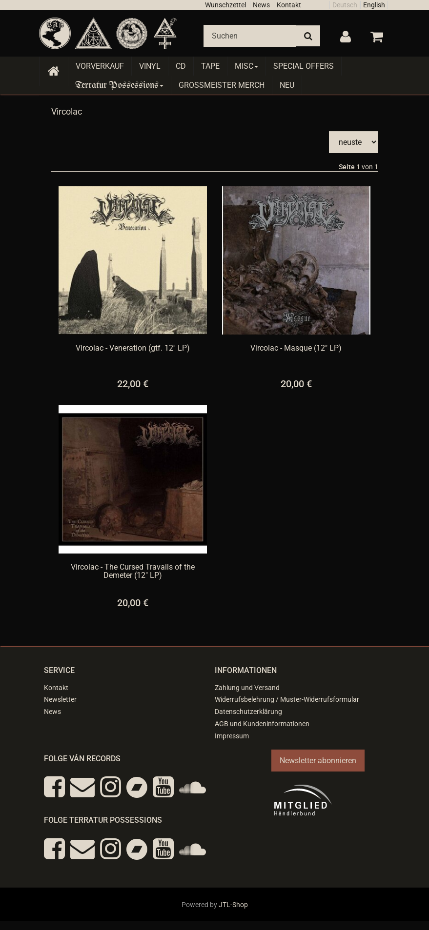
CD (181, 66)
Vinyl (150, 66)
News (261, 5)
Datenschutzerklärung (248, 711)
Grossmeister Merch (222, 85)
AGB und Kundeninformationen (262, 724)
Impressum (232, 736)
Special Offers (303, 66)
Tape (210, 66)
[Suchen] (250, 36)
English (374, 5)
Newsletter (60, 699)
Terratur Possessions (119, 85)
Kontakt (289, 5)
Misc (246, 66)
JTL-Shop (233, 905)
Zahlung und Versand (247, 688)
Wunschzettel (225, 5)
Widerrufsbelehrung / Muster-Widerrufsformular (287, 699)
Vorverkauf (100, 66)
